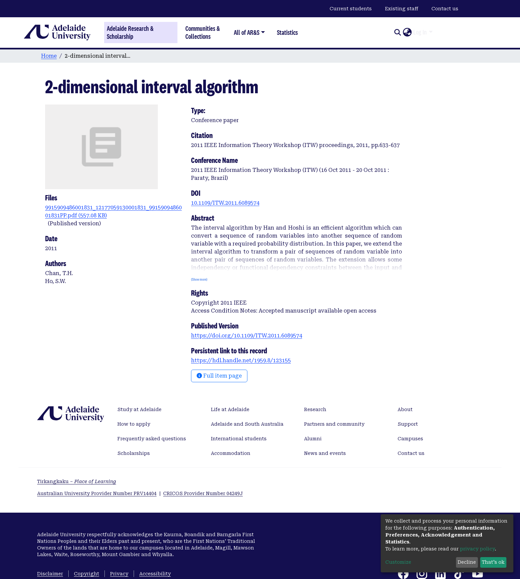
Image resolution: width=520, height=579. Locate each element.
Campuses (410, 438)
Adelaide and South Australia (247, 424)
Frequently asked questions (151, 438)
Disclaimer (50, 573)
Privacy (119, 573)
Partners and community (334, 424)
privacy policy (477, 548)
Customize (398, 562)
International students (239, 438)
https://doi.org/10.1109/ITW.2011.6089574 (246, 335)
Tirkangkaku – (76, 481)
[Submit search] (397, 32)
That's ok (493, 562)
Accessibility (155, 573)
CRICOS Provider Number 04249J (203, 493)
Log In (420, 32)
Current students (351, 8)
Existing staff (401, 8)
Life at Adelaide (230, 409)
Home (49, 56)
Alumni (313, 438)
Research (315, 409)
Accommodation (230, 453)
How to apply (133, 424)
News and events (325, 453)
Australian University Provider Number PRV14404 (97, 493)
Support (408, 424)
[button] (407, 32)
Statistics (287, 32)
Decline (467, 562)
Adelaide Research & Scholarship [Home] (130, 32)
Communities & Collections (202, 32)
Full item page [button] (219, 376)
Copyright (86, 573)
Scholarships (133, 453)
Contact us (444, 8)
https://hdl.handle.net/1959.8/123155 (241, 360)
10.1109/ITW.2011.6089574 (225, 203)
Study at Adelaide (139, 409)
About (405, 409)
